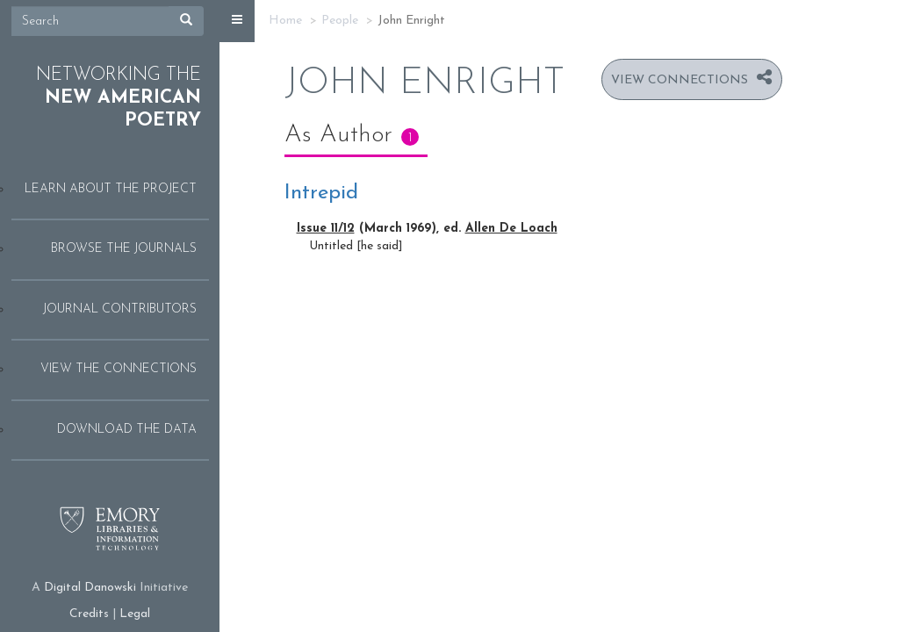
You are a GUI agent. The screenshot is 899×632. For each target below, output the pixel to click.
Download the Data (127, 429)
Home (285, 20)
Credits (89, 614)
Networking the (118, 98)
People (339, 20)
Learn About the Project (111, 189)
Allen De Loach (511, 228)
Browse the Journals (124, 248)
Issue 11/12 (326, 228)
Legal (134, 614)
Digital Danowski (90, 587)
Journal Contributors (120, 309)
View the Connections (118, 369)
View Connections (679, 80)
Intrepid (321, 193)
